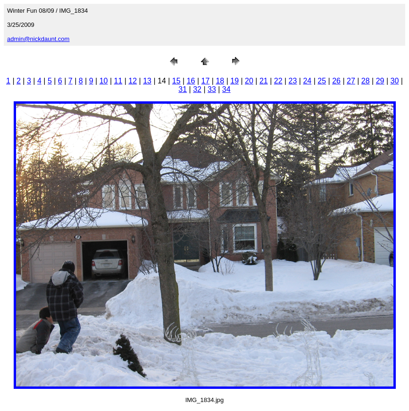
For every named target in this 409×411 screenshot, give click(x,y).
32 (197, 89)
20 (249, 81)
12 (132, 81)
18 (220, 81)
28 (365, 81)
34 (226, 89)
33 (212, 89)
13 (147, 81)
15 (176, 81)
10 (104, 81)
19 (234, 81)
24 (307, 81)
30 (395, 81)
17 (205, 81)
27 (351, 81)
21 (263, 81)
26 (336, 81)
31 (182, 89)
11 (118, 81)
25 (321, 81)
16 (191, 81)
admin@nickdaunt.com (38, 38)
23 (293, 81)
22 (278, 81)
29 (380, 81)
